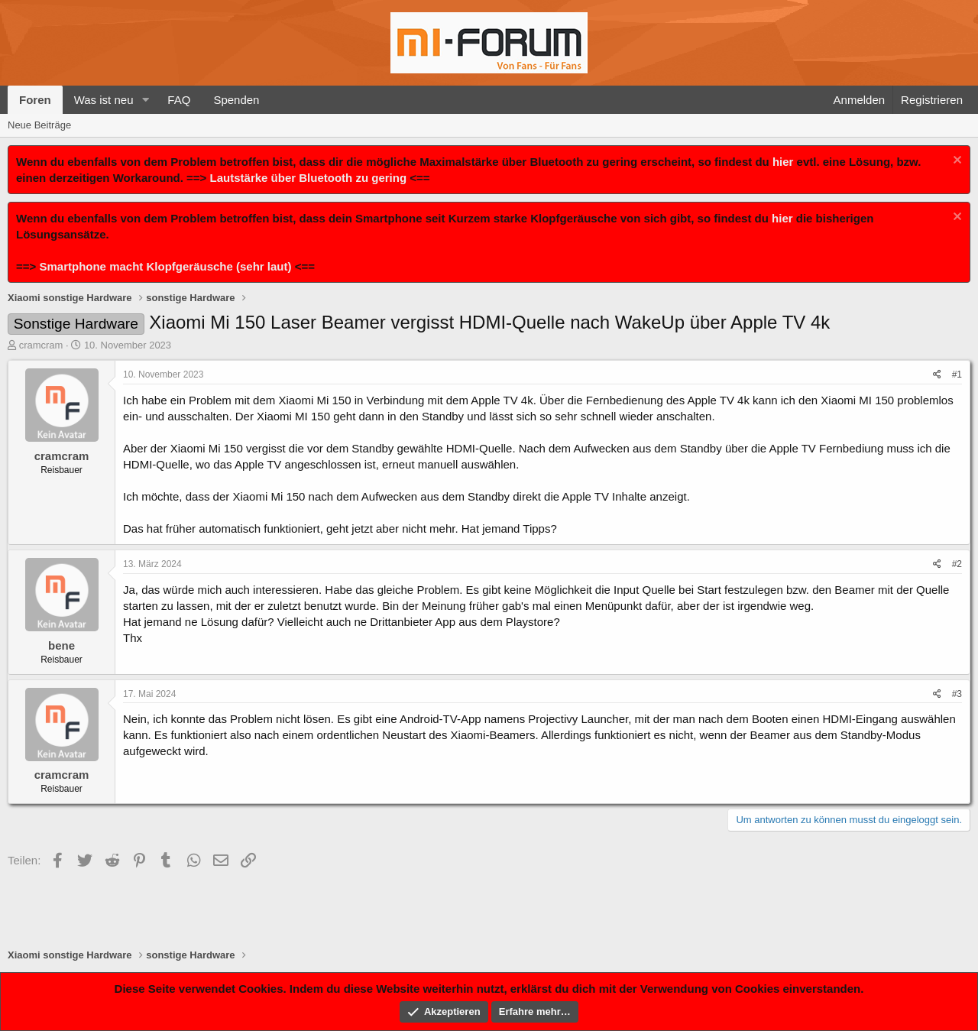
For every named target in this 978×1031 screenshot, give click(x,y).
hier (783, 161)
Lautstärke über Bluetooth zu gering (308, 177)
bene (61, 645)
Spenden (236, 99)
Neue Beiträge (39, 125)
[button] (145, 100)
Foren (35, 99)
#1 (957, 374)
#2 (957, 564)
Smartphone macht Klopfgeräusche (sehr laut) (165, 266)
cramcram (41, 345)
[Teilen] (937, 375)
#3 (957, 694)
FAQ (178, 99)
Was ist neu (104, 99)
